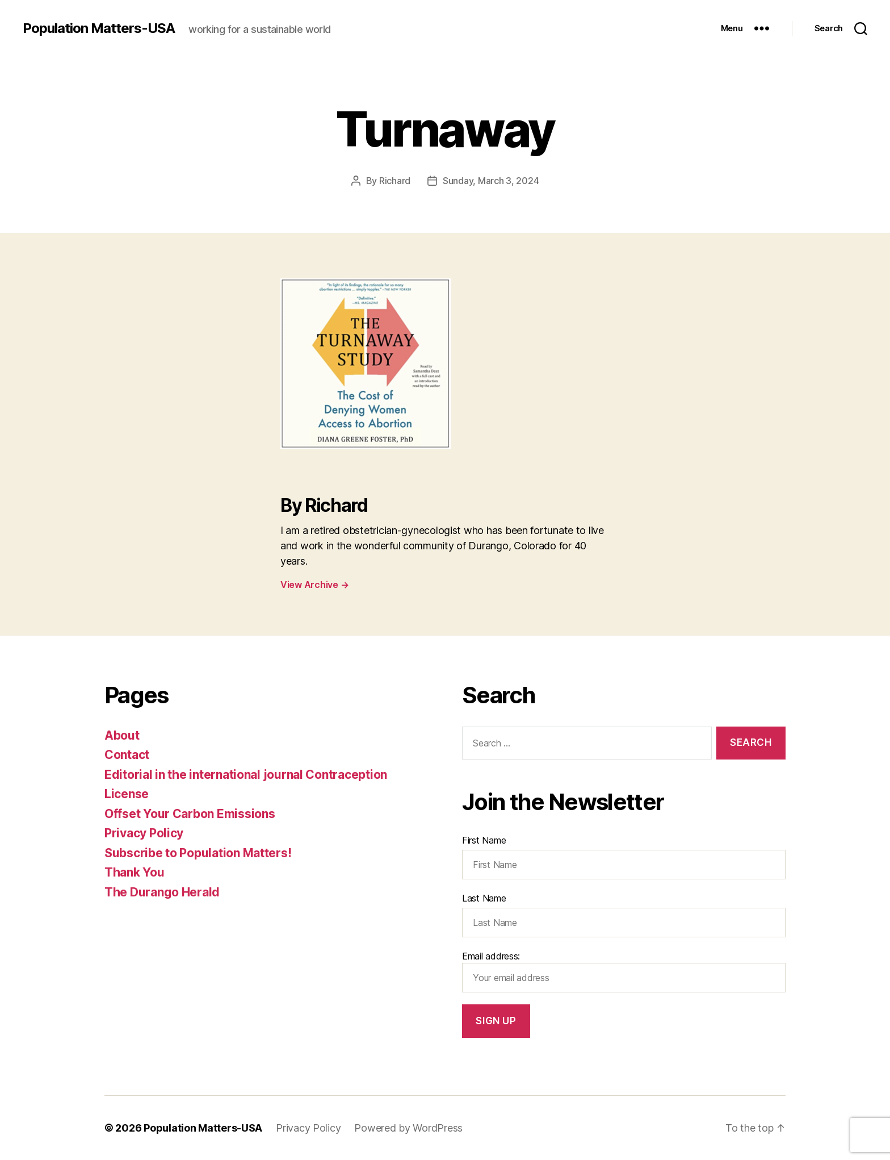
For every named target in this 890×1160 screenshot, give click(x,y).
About (122, 735)
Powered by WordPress (408, 1128)
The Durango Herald (162, 892)
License (126, 794)
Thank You (134, 872)
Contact (126, 755)
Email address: (624, 971)
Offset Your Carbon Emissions (189, 814)
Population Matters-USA (99, 28)
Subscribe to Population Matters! (197, 853)
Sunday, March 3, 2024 (491, 180)
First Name (484, 840)
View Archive (314, 584)
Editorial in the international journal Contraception (245, 774)
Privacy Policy (143, 833)
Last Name (484, 898)
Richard (394, 180)
